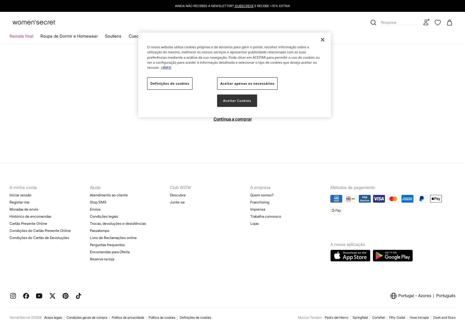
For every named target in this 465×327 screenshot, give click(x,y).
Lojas (254, 223)
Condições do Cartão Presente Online (40, 230)
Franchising (259, 202)
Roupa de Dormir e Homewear (69, 36)
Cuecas (136, 36)
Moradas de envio (23, 209)
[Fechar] (322, 39)
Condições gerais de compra (86, 317)
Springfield (360, 317)
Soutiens (113, 36)
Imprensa (257, 209)
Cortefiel (378, 317)
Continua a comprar (233, 118)
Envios (95, 209)
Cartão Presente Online (28, 223)
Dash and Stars (444, 317)
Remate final (21, 36)
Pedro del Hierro (336, 317)
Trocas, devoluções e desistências (118, 223)
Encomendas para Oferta (110, 252)
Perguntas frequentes (107, 245)
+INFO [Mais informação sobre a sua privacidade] (166, 67)
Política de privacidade (128, 317)
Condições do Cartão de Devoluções (39, 237)
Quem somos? (261, 195)
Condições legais (104, 216)
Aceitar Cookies (237, 100)
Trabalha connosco (265, 216)
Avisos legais (53, 317)
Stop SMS (98, 202)
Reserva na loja (102, 259)
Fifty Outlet (397, 317)
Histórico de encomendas (30, 216)
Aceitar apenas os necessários (247, 83)
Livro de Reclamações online (113, 237)
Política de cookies (162, 317)
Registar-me (19, 202)
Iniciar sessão (20, 195)
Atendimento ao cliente (109, 195)
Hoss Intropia (419, 317)
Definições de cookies (195, 317)
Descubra (177, 195)
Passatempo (99, 230)
